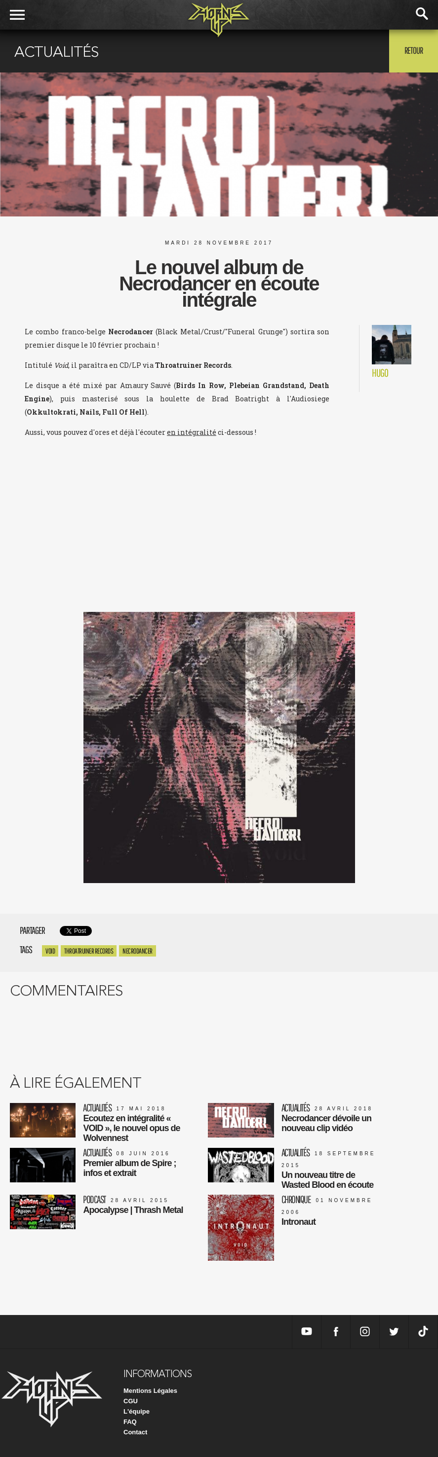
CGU (130, 1401)
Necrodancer (137, 951)
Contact (135, 1432)
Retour (413, 50)
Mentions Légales (150, 1390)
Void (50, 951)
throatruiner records (88, 951)
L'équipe (136, 1411)
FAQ (130, 1421)
